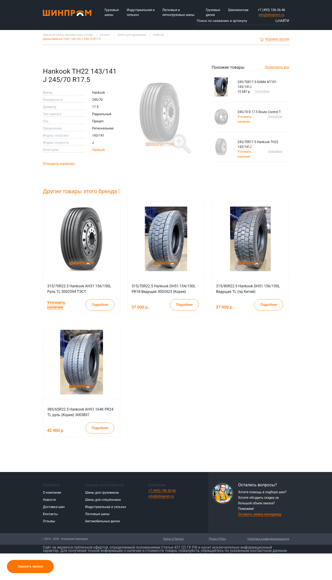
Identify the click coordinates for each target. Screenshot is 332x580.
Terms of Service (173, 539)
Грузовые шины (112, 12)
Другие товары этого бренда (82, 191)
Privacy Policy (217, 539)
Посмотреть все (277, 67)
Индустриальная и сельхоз (140, 12)
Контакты (50, 514)
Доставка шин (54, 507)
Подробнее (262, 91)
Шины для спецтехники (103, 500)
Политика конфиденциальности (268, 539)
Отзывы (49, 521)
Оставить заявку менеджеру (259, 514)
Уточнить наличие (58, 164)
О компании (52, 492)
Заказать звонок (30, 566)
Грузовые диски (213, 12)
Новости (49, 500)
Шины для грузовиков (102, 492)
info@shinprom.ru (272, 15)
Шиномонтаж (238, 10)
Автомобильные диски (102, 521)
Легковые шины (97, 514)
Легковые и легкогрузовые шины (178, 12)
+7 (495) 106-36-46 (271, 10)
